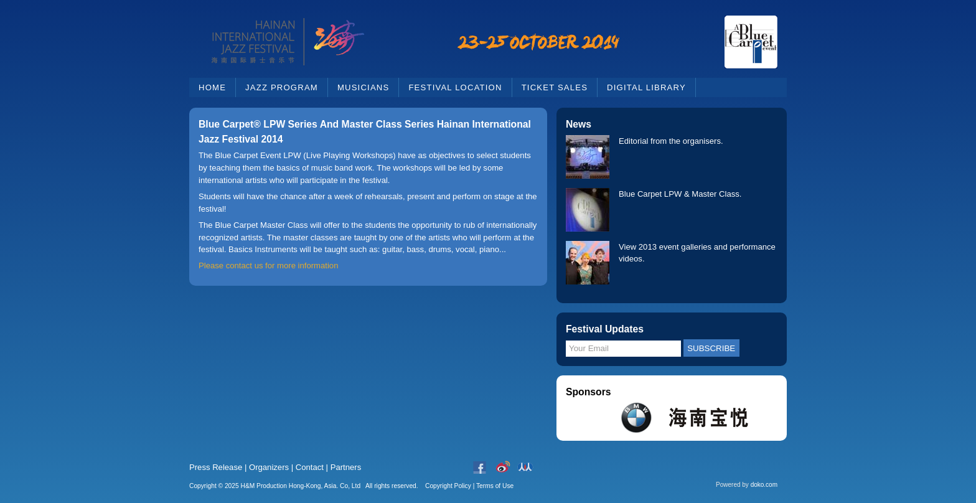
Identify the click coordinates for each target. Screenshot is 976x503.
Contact (310, 467)
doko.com (764, 484)
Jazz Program (281, 87)
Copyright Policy (448, 485)
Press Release (215, 467)
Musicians (363, 87)
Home (212, 87)
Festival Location (455, 87)
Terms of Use (495, 485)
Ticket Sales (555, 87)
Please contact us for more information (268, 265)
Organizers (269, 467)
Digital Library (646, 87)
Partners (346, 467)
